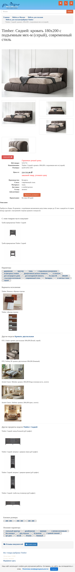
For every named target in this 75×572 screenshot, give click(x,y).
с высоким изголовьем (12, 278)
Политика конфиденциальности (35, 569)
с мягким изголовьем (59, 531)
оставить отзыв (31, 544)
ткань (31, 271)
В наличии (38, 533)
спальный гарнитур (13, 531)
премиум (43, 531)
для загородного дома (12, 276)
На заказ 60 (53, 276)
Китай (19, 536)
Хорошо (54, 569)
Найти (70, 11)
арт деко (9, 536)
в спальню (56, 273)
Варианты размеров (32, 195)
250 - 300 (20, 521)
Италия (28, 536)
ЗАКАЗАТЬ (7, 157)
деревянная (8, 271)
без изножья (10, 533)
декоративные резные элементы (36, 273)
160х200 (65, 276)
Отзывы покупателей (13, 544)
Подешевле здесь (9, 561)
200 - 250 (9, 521)
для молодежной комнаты (34, 276)
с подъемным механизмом (47, 271)
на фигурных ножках (11, 273)
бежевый (39, 536)
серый (6, 280)
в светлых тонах (63, 278)
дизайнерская (30, 531)
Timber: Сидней (30, 427)
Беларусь (48, 278)
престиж (21, 271)
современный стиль (33, 278)
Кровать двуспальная (24, 336)
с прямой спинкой (53, 533)
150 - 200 (31, 521)
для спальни (24, 533)
